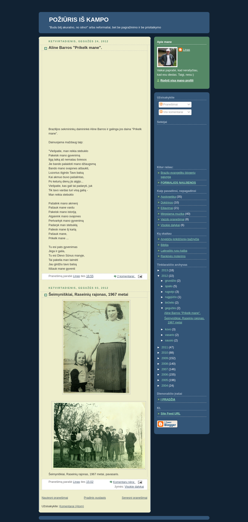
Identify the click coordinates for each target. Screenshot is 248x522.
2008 (165, 363)
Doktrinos (167, 202)
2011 (165, 347)
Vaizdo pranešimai (173, 219)
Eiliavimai (167, 208)
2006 (165, 374)
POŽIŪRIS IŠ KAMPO (79, 19)
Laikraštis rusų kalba (174, 250)
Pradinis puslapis (95, 497)
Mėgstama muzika (172, 213)
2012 (165, 275)
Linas (186, 49)
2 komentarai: (126, 276)
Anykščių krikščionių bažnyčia (180, 239)
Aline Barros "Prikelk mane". (75, 47)
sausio (169, 340)
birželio (170, 302)
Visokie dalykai (134, 486)
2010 (165, 352)
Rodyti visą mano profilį (177, 80)
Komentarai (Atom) (72, 506)
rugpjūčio (171, 297)
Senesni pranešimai (134, 497)
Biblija (165, 245)
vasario (170, 335)
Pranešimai (169, 104)
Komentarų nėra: (124, 482)
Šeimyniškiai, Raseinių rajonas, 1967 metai (88, 294)
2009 (165, 358)
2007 (165, 369)
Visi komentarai (171, 112)
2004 (165, 385)
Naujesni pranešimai (55, 497)
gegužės (171, 308)
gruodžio (171, 280)
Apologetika (168, 196)
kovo (168, 329)
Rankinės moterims (173, 256)
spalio (169, 286)
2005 (165, 380)
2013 (165, 270)
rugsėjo (170, 291)
